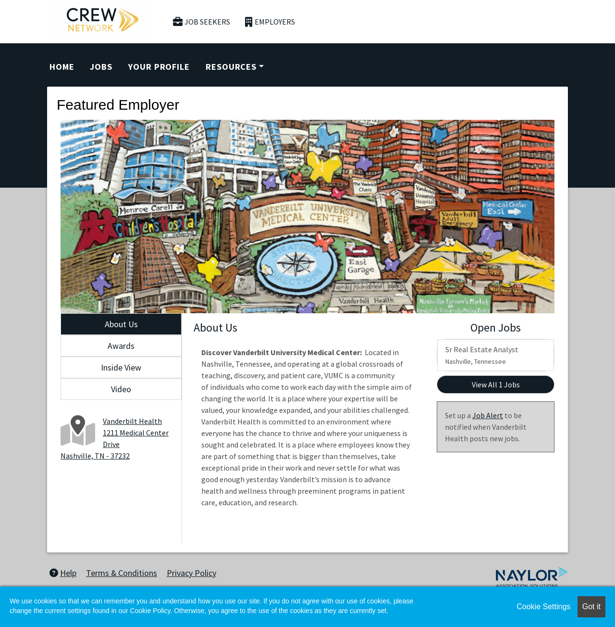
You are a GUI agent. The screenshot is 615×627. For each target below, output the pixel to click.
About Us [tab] (121, 324)
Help (62, 572)
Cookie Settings (543, 606)
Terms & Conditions (121, 572)
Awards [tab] (121, 345)
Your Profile (159, 66)
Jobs (101, 66)
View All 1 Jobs (496, 384)
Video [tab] (121, 389)
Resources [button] (231, 66)
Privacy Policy (191, 572)
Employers (270, 22)
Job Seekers (202, 22)
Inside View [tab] (121, 367)
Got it (591, 606)
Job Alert (487, 415)
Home (61, 66)
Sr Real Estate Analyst (481, 355)
